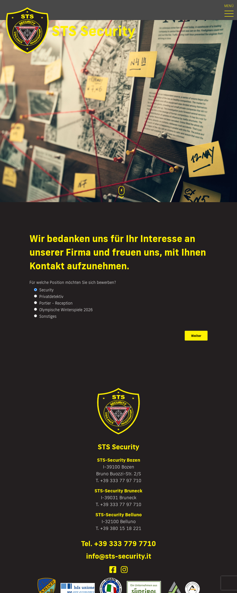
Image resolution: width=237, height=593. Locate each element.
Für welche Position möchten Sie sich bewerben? (72, 282)
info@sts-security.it (118, 556)
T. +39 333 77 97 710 (118, 480)
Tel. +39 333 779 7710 (118, 543)
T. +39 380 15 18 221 (118, 528)
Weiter (196, 336)
